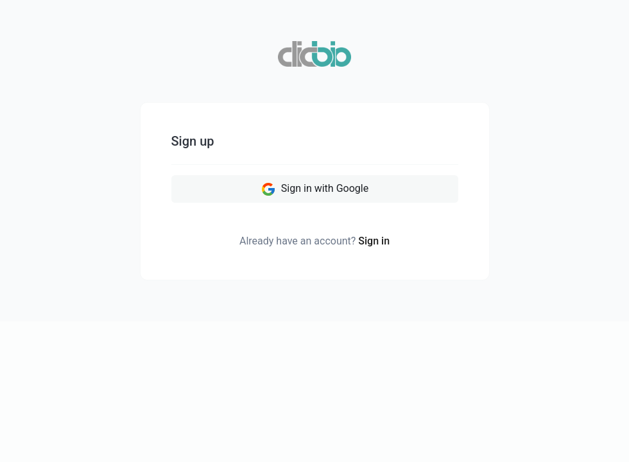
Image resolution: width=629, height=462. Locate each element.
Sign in (374, 241)
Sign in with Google (314, 189)
